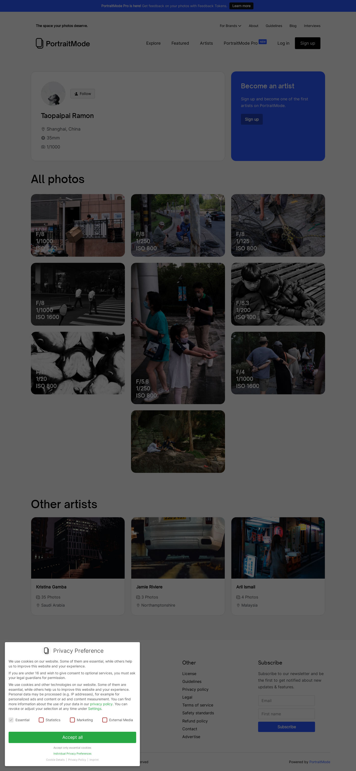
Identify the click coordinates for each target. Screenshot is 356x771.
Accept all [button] (72, 736)
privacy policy (101, 704)
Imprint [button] (93, 758)
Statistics (50, 720)
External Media (117, 720)
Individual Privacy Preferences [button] (72, 752)
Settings (94, 709)
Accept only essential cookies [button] (72, 746)
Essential (19, 720)
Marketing (81, 720)
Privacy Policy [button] (77, 758)
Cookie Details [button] (56, 758)
